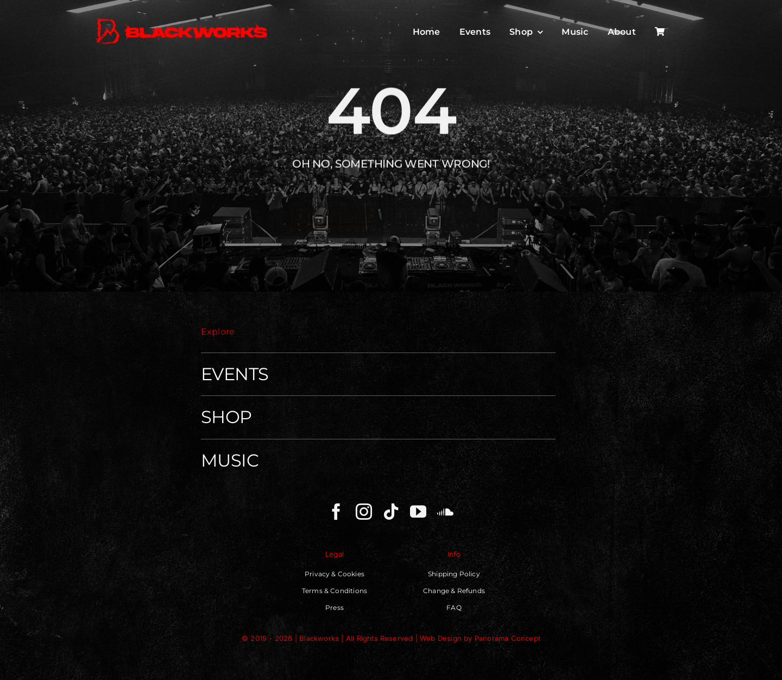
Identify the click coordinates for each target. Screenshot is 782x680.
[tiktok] (391, 511)
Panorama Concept (507, 638)
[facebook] (336, 511)
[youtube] (418, 511)
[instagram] (364, 511)
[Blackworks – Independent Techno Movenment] (182, 19)
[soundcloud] (445, 511)
